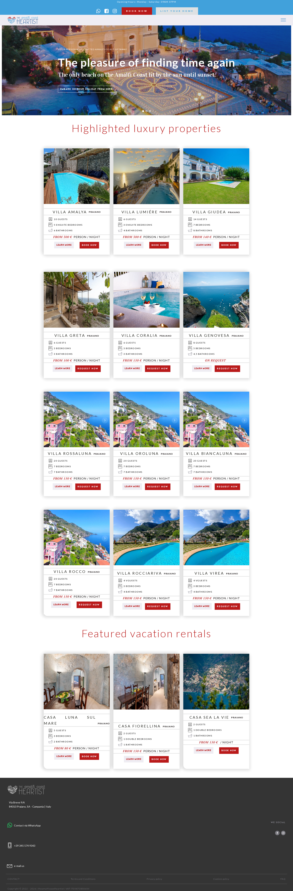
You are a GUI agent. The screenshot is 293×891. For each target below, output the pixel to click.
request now (88, 368)
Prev (49, 178)
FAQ (283, 879)
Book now (89, 245)
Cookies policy (221, 879)
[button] (98, 11)
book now (137, 11)
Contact (13, 879)
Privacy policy (154, 879)
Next (105, 178)
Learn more (64, 245)
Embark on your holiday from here (86, 89)
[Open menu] (283, 20)
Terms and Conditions (83, 879)
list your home (177, 11)
